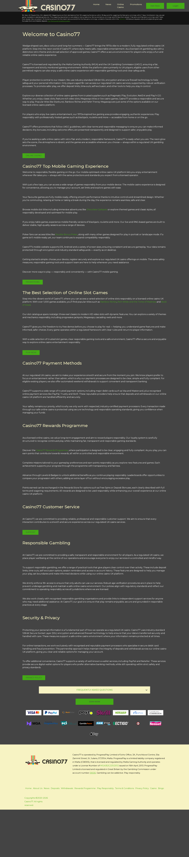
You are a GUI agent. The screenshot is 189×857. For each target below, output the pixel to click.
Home (96, 4)
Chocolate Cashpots (97, 257)
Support (30, 579)
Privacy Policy (34, 725)
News (108, 4)
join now (94, 749)
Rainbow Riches (108, 349)
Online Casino (120, 6)
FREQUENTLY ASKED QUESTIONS (112, 737)
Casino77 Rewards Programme (52, 497)
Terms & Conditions (124, 835)
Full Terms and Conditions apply (56, 68)
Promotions (136, 4)
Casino (153, 835)
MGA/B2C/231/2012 (109, 813)
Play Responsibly (105, 835)
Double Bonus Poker (66, 282)
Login (175, 6)
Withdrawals (67, 835)
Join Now (155, 6)
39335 (93, 820)
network (119, 66)
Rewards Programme (85, 835)
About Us (37, 835)
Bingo (161, 835)
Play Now (19, 44)
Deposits (55, 835)
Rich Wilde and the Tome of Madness (137, 349)
